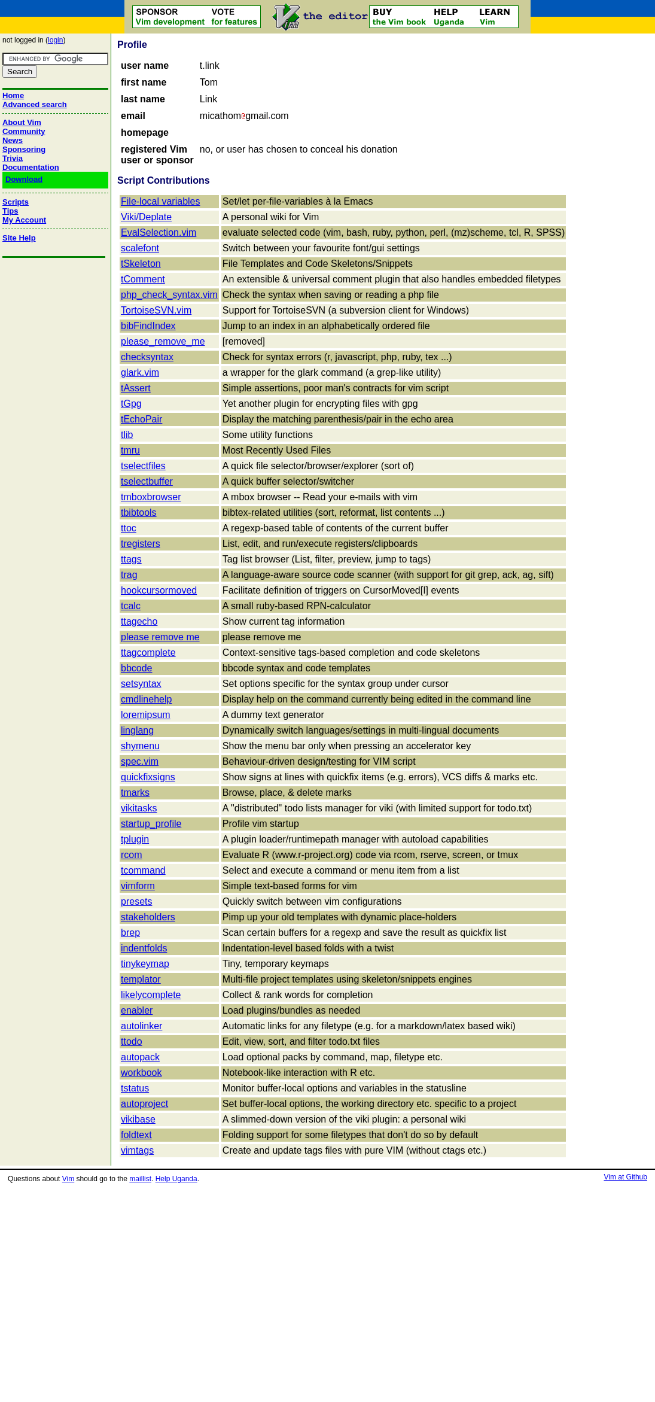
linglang (137, 730)
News (12, 140)
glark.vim (140, 372)
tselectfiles (143, 466)
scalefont (140, 248)
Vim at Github (625, 1177)
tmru (130, 450)
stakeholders (148, 917)
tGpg (131, 404)
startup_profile (151, 824)
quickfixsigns (148, 777)
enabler (137, 1010)
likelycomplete (151, 995)
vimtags (137, 1150)
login (55, 40)
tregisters (140, 544)
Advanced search (34, 104)
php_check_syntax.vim (169, 295)
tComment (143, 279)
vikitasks (139, 808)
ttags (131, 559)
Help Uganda (176, 1179)
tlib (127, 435)
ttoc (128, 528)
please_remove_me (163, 341)
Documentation (30, 167)
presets (136, 901)
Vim (68, 1179)
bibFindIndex (148, 326)
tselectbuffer (147, 481)
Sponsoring (23, 149)
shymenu (140, 746)
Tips (10, 210)
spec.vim (140, 761)
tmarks (135, 792)
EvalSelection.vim (158, 232)
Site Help (19, 237)
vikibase (138, 1119)
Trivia (12, 158)
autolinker (141, 1026)
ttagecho (139, 621)
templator (141, 979)
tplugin (135, 839)
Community (23, 131)
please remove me (160, 637)
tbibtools (139, 512)
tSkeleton (141, 263)
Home (13, 95)
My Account (24, 219)
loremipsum (145, 715)
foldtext (136, 1135)
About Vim (21, 122)
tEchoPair (141, 419)
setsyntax (141, 684)
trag (129, 575)
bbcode (137, 668)
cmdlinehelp (146, 699)
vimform (138, 886)
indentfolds (144, 948)
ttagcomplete (148, 652)
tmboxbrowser (151, 497)
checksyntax (147, 357)
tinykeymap (145, 964)
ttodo (131, 1041)
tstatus (135, 1088)
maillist (140, 1179)
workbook (141, 1073)
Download (23, 179)
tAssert (136, 388)
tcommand (143, 870)
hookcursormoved (159, 590)
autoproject (144, 1104)
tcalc (131, 606)
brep (130, 932)
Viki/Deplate (146, 217)
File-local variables (160, 201)
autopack (140, 1057)
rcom (131, 855)
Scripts (15, 201)
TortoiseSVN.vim (156, 310)
